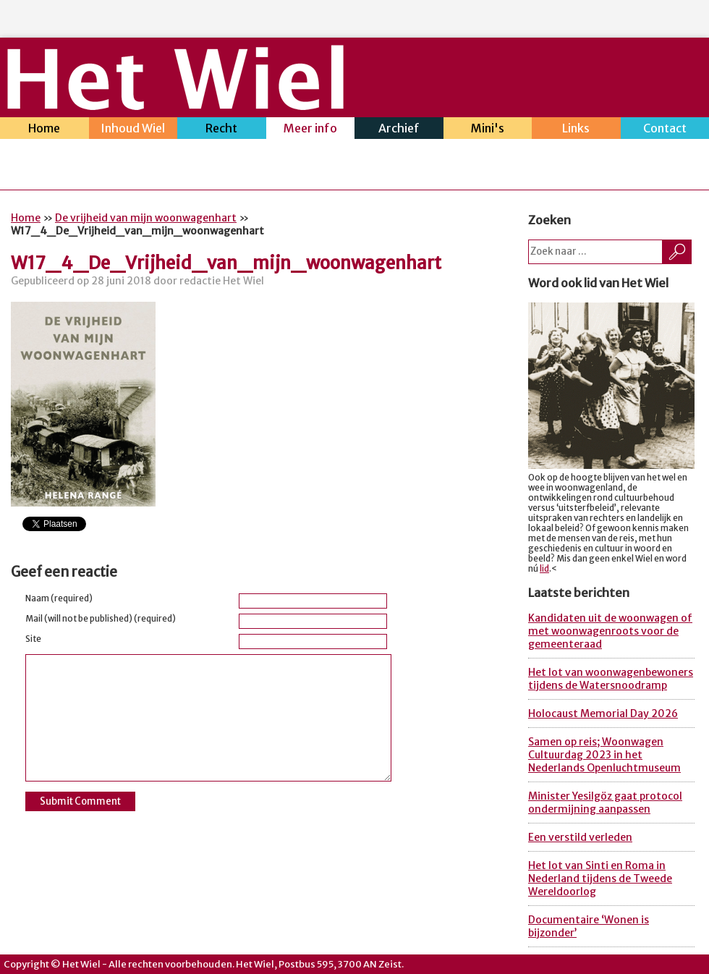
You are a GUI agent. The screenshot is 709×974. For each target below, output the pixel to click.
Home (44, 130)
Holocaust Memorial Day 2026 (603, 713)
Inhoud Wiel (133, 130)
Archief (398, 130)
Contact (665, 130)
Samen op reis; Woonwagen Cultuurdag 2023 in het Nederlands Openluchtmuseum (604, 754)
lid (544, 569)
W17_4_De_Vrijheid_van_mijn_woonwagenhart (226, 263)
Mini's (487, 130)
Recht (221, 130)
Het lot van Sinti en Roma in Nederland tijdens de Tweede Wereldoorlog (600, 878)
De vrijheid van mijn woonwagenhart (146, 217)
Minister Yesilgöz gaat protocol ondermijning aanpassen (605, 802)
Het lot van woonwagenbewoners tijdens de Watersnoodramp (610, 679)
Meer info (310, 130)
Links (576, 130)
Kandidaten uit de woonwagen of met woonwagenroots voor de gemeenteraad (610, 631)
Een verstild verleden (580, 837)
